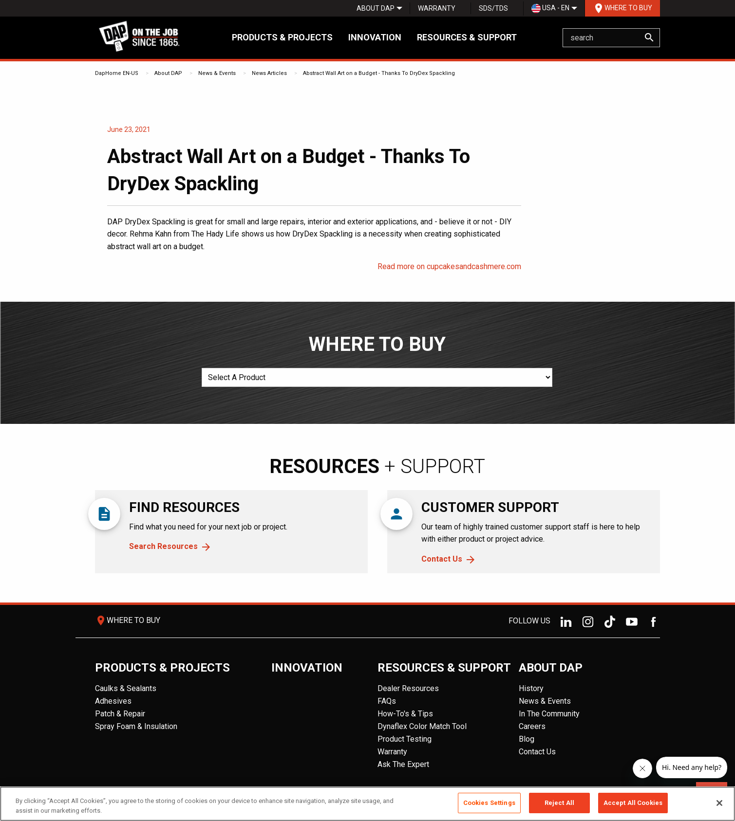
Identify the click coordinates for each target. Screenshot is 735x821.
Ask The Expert (403, 764)
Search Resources (163, 546)
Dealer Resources (408, 688)
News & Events (217, 73)
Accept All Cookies (632, 802)
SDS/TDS (493, 8)
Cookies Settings (489, 802)
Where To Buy (622, 8)
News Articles (269, 73)
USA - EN (550, 8)
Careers (532, 726)
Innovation (374, 37)
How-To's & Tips (405, 713)
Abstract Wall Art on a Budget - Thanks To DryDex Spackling (379, 73)
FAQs (386, 701)
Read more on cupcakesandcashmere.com (449, 266)
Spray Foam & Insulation (136, 726)
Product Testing (404, 739)
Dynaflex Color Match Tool (422, 726)
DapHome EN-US (116, 73)
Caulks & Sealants (125, 688)
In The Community (549, 713)
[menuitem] (375, 8)
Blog (526, 739)
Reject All (559, 802)
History (531, 688)
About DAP (376, 8)
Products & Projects (282, 37)
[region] (367, 803)
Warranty (436, 8)
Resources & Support (467, 37)
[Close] (719, 803)
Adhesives (113, 701)
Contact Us (441, 559)
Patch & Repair (120, 713)
